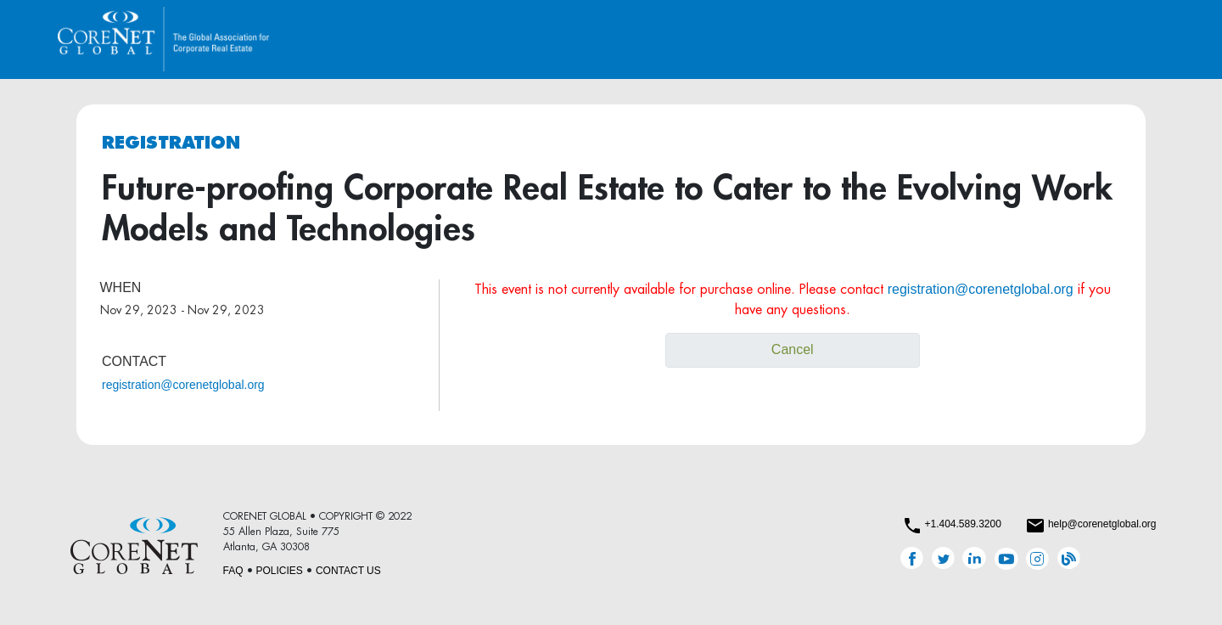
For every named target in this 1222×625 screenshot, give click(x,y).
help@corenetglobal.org (1102, 524)
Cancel (792, 349)
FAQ (233, 571)
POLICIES (279, 571)
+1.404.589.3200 (962, 524)
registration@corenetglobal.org (183, 384)
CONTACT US (348, 571)
